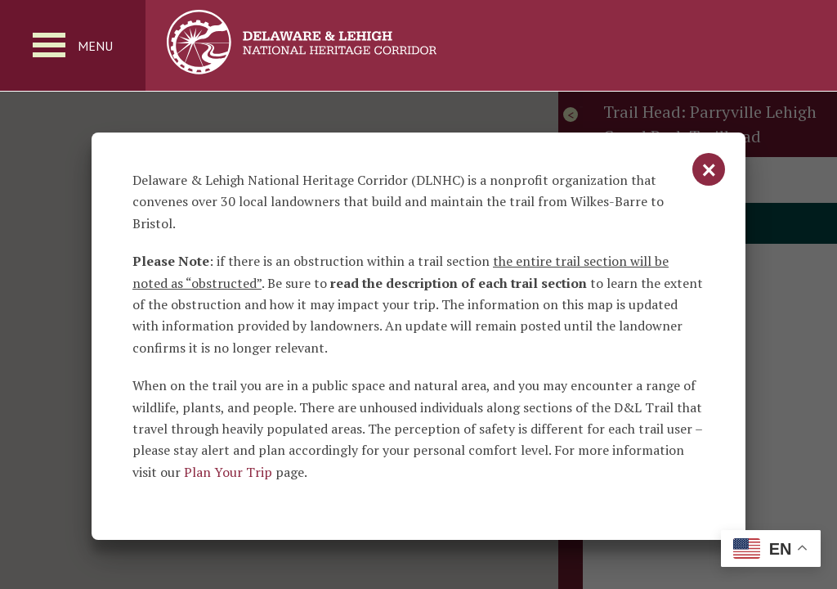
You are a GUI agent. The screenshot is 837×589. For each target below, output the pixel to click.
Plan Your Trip (228, 472)
